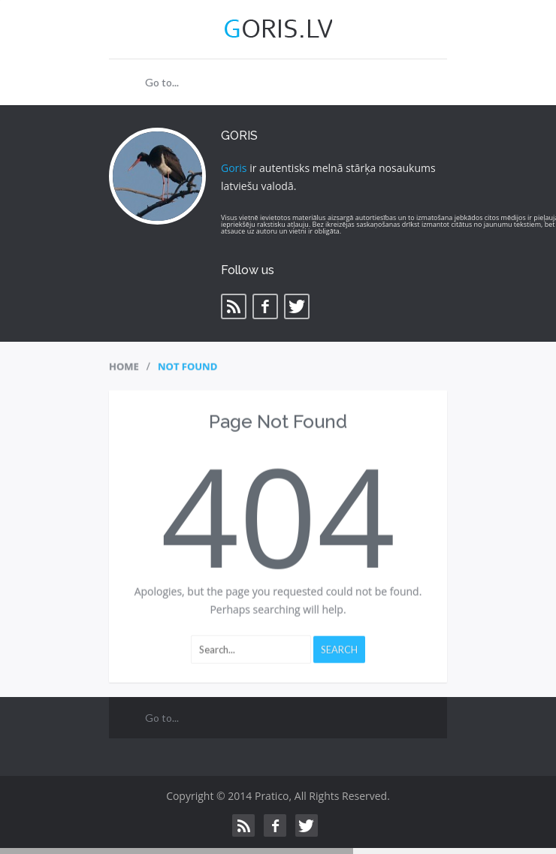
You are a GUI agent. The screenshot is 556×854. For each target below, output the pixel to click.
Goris (234, 168)
